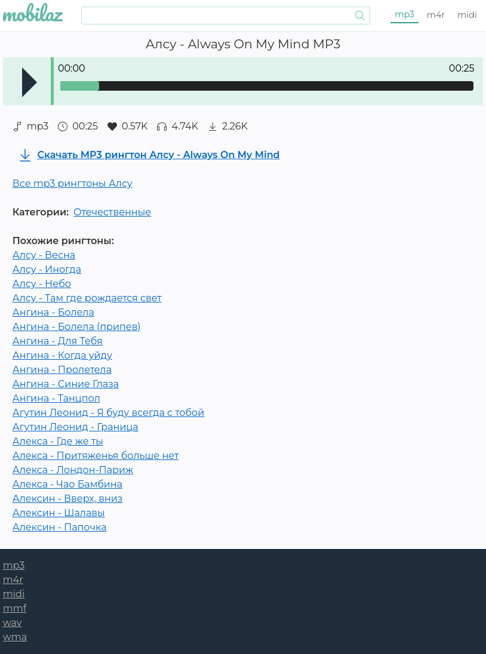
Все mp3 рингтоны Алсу (73, 183)
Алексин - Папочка (60, 527)
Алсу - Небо (42, 283)
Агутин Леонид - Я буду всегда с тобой (108, 412)
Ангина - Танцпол (56, 398)
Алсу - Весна (44, 255)
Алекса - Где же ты (58, 441)
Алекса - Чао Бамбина (67, 484)
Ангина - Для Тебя (58, 341)
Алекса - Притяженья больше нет (96, 455)
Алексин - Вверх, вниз (68, 498)
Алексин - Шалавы (59, 513)
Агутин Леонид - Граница (76, 427)
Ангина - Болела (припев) (77, 326)
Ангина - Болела (53, 312)
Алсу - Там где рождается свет (87, 298)
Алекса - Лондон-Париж (73, 470)
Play (29, 82)
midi (467, 15)
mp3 (404, 14)
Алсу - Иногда (47, 269)
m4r (436, 15)
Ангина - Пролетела (62, 369)
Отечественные (112, 212)
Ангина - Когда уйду (62, 355)
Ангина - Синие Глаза (66, 384)
